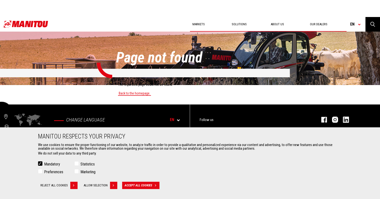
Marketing (87, 172)
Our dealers (318, 24)
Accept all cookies (142, 185)
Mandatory (52, 164)
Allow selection (100, 185)
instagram (332, 120)
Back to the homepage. (134, 93)
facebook (321, 120)
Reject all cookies (59, 185)
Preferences (53, 172)
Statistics (87, 164)
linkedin (343, 120)
